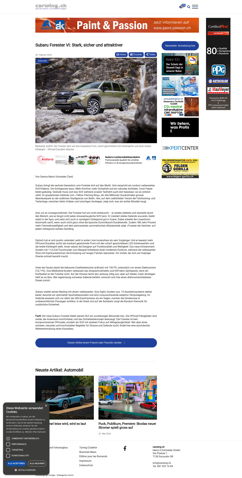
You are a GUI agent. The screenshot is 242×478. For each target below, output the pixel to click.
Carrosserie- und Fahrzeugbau (51, 447)
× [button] (46, 406)
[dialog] (26, 438)
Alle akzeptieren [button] (16, 463)
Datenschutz (86, 465)
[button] (40, 105)
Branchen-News (87, 452)
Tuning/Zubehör (88, 447)
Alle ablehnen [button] (37, 463)
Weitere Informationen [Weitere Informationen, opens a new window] (35, 432)
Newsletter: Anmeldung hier (180, 45)
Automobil (42, 61)
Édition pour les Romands (93, 456)
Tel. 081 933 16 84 (163, 466)
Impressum (85, 460)
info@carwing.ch (162, 463)
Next (154, 405)
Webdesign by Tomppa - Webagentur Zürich (54, 475)
